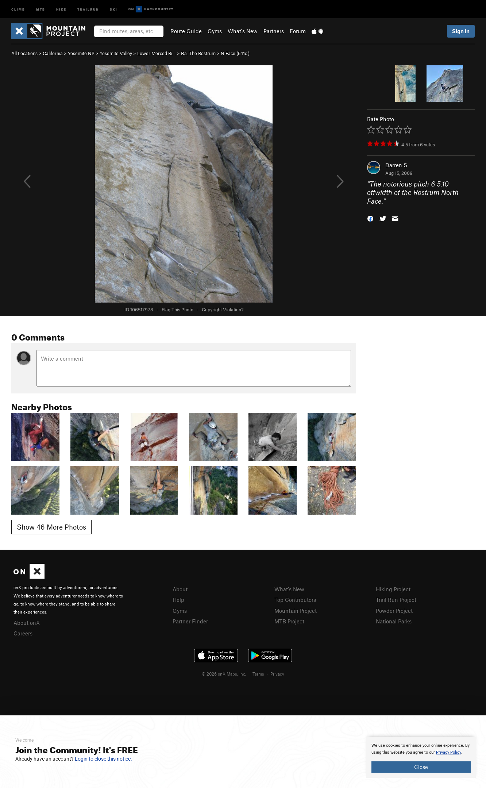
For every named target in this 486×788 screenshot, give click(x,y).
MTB (40, 9)
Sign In (461, 31)
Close (421, 767)
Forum (298, 31)
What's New (243, 31)
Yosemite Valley (116, 53)
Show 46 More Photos (51, 527)
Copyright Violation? (222, 309)
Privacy (277, 673)
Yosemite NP (81, 53)
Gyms (215, 31)
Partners (273, 31)
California (53, 53)
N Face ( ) (235, 53)
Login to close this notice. (103, 759)
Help (178, 599)
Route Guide (186, 31)
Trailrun (88, 9)
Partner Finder (190, 621)
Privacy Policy (448, 752)
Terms (258, 673)
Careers (23, 633)
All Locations (24, 53)
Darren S (396, 165)
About (180, 589)
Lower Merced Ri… (156, 53)
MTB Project (289, 621)
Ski (113, 9)
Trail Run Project (396, 599)
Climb (18, 9)
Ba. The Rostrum (198, 53)
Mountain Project (295, 610)
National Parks (394, 621)
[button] (370, 218)
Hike (61, 9)
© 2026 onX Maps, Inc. (224, 673)
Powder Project (394, 610)
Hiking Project (393, 589)
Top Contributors (295, 599)
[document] (421, 757)
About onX (27, 622)
